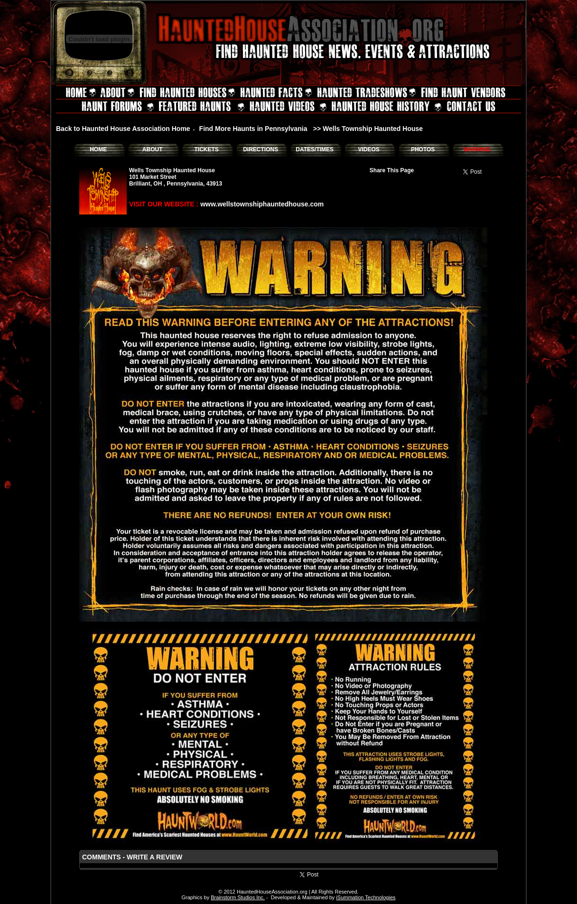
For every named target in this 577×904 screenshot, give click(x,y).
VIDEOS (368, 149)
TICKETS (206, 149)
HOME (98, 149)
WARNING (477, 149)
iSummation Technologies (365, 897)
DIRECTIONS (260, 149)
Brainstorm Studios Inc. (238, 897)
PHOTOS (423, 149)
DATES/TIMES (315, 149)
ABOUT (152, 149)
